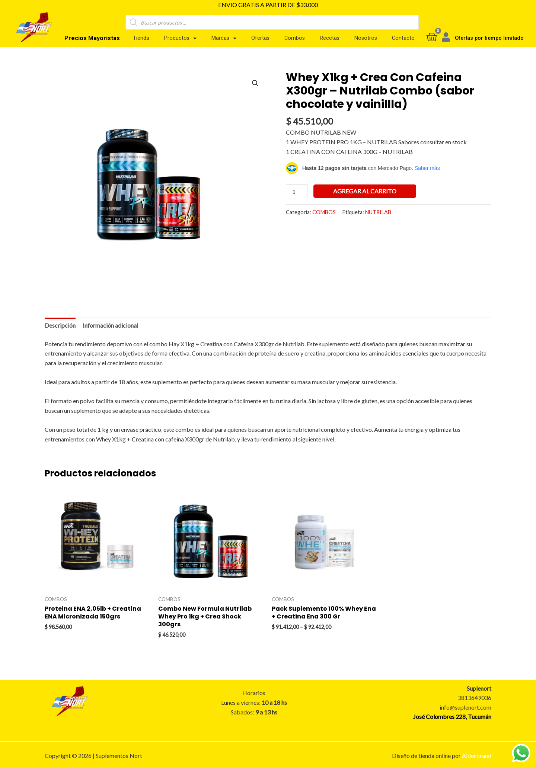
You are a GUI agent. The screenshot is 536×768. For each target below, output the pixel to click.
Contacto (403, 38)
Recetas (329, 38)
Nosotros (365, 38)
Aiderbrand (476, 755)
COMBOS (324, 212)
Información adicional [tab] (110, 325)
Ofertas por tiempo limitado (489, 38)
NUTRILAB (378, 212)
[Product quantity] (296, 191)
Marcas (223, 38)
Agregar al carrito (364, 191)
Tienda (141, 38)
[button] (255, 83)
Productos (180, 38)
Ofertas (260, 38)
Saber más (427, 168)
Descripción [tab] (60, 325)
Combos (294, 38)
